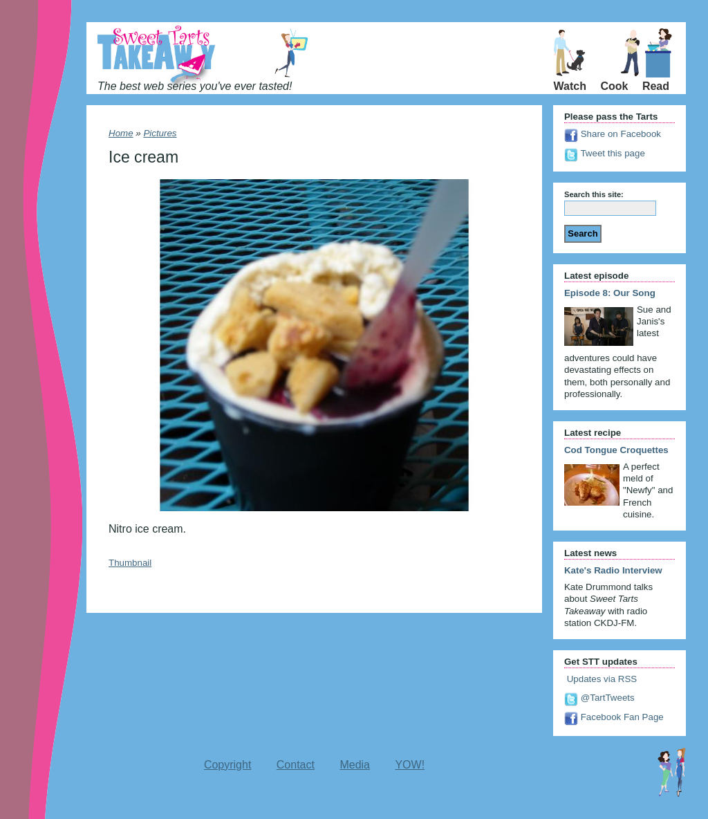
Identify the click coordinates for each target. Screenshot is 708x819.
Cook (614, 86)
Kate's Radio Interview (613, 570)
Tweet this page (604, 153)
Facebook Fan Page (614, 717)
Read (655, 86)
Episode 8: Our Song (609, 293)
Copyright (227, 765)
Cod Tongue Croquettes (616, 450)
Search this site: (594, 194)
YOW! (410, 765)
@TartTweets (599, 697)
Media (354, 765)
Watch (570, 86)
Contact (296, 765)
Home (121, 133)
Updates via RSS (600, 679)
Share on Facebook (612, 134)
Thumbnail (130, 563)
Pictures (159, 133)
